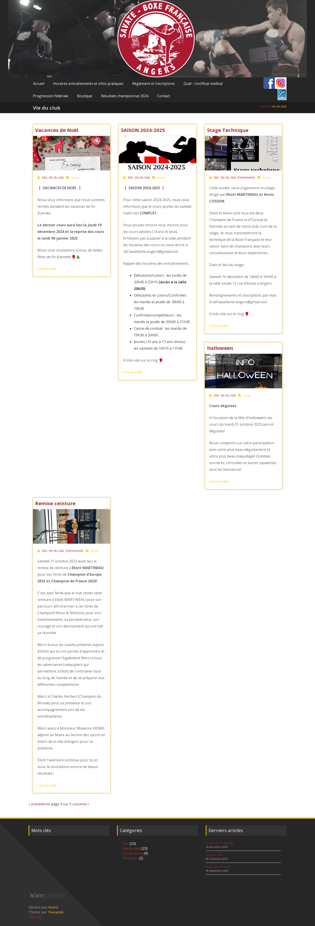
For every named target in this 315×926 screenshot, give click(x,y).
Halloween (220, 348)
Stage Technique (227, 130)
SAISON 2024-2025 (143, 130)
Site (44, 177)
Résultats (130, 858)
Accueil (38, 83)
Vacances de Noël (56, 130)
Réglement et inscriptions (153, 83)
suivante (79, 804)
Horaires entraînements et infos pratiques (88, 83)
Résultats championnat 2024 (124, 95)
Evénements (246, 177)
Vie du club (56, 177)
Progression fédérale (50, 95)
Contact (163, 95)
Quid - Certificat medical (203, 83)
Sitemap (35, 917)
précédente (40, 804)
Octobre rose (214, 855)
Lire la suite (47, 268)
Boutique (84, 95)
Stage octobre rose (218, 867)
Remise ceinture (55, 503)
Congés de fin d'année (220, 843)
